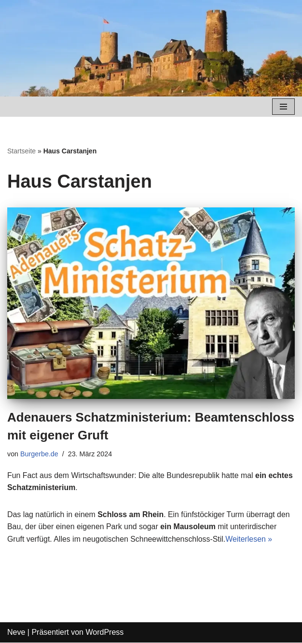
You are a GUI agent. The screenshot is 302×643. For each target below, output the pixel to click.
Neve (16, 633)
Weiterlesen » (250, 539)
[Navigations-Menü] (283, 106)
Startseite (21, 151)
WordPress (104, 633)
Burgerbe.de (39, 454)
